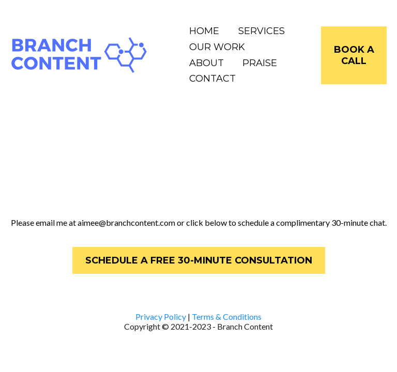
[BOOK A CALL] (354, 55)
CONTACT (212, 78)
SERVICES (261, 31)
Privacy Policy (160, 316)
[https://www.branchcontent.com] (79, 54)
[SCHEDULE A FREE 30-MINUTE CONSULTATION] (198, 260)
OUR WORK (217, 47)
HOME (204, 31)
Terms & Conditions (227, 316)
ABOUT (206, 63)
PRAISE (259, 63)
